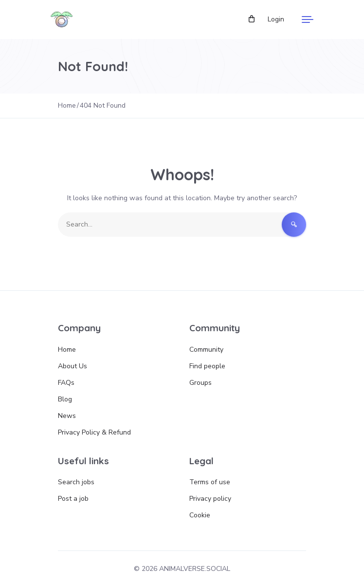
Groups (200, 382)
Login (276, 19)
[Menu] (307, 19)
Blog (65, 399)
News (67, 415)
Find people (207, 366)
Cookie (199, 515)
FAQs (66, 382)
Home (67, 349)
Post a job (73, 498)
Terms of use (209, 482)
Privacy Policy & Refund (94, 432)
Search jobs (76, 482)
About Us (72, 366)
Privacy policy (210, 498)
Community (206, 349)
